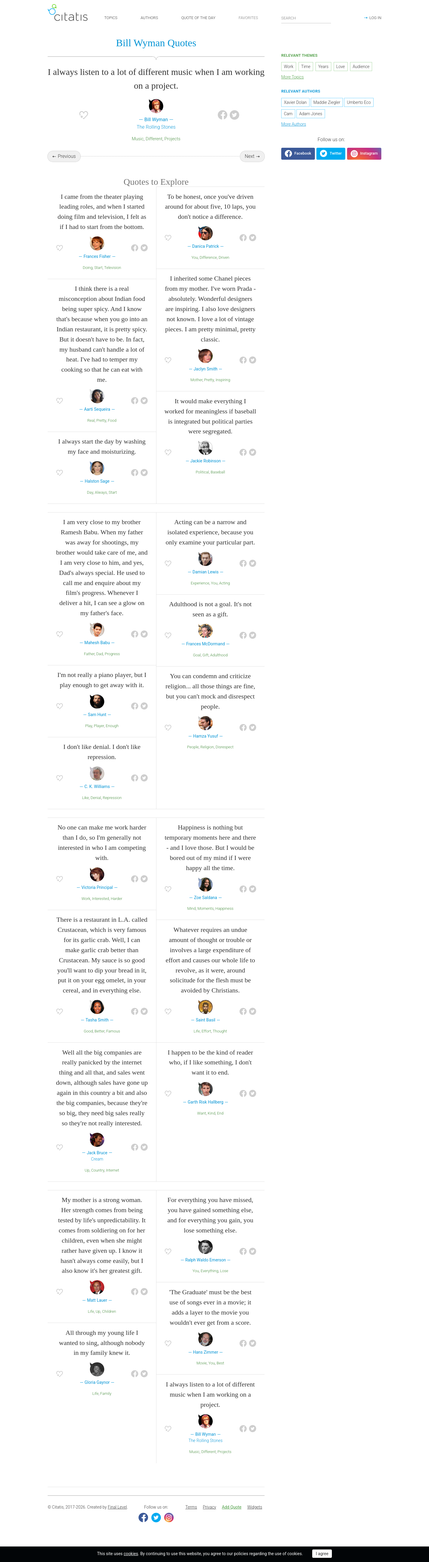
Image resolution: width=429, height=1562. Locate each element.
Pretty (101, 430)
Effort (206, 1040)
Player (99, 735)
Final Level (117, 1517)
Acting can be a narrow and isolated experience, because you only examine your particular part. (210, 542)
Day (90, 502)
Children (109, 1321)
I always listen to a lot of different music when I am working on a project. (210, 1404)
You (194, 267)
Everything (209, 1280)
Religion (207, 757)
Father (89, 663)
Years (323, 68)
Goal (197, 664)
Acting (224, 592)
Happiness (224, 918)
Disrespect (225, 757)
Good (88, 1040)
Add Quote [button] (232, 1517)
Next (250, 158)
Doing (88, 277)
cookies (131, 1553)
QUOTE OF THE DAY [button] (198, 18)
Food (112, 430)
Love (340, 68)
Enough (112, 735)
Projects (172, 141)
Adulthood (219, 664)
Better (99, 1040)
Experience (200, 592)
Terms (191, 1517)
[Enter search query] (306, 18)
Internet (112, 1180)
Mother (196, 389)
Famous (113, 1040)
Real (91, 430)
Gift (206, 664)
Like (85, 807)
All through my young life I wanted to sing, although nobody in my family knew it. (102, 1352)
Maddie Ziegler (327, 104)
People (193, 757)
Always (101, 502)
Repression (112, 807)
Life (197, 1040)
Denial (96, 807)
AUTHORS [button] (149, 18)
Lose (224, 1280)
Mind (191, 918)
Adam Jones (310, 115)
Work (86, 908)
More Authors (293, 126)
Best (220, 1373)
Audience (361, 68)
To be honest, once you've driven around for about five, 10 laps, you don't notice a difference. (210, 216)
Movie (202, 1373)
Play (88, 735)
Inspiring (223, 389)
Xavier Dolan (295, 104)
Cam (288, 115)
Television (112, 277)
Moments (206, 918)
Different (154, 141)
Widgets (254, 1517)
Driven (224, 267)
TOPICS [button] (110, 18)
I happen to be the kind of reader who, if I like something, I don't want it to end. (210, 1072)
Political (202, 482)
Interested (100, 908)
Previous (67, 158)
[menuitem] (191, 1517)
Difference (208, 267)
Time (305, 68)
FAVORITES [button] (248, 18)
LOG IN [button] (375, 18)
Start (98, 277)
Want (201, 1123)
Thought (220, 1040)
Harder (116, 908)
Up (87, 1180)
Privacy (209, 1517)
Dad (99, 663)
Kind (211, 1123)
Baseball (218, 482)
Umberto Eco (359, 104)
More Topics (292, 79)
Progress (112, 663)
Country (97, 1180)
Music (138, 141)
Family (105, 1403)
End (220, 1123)
